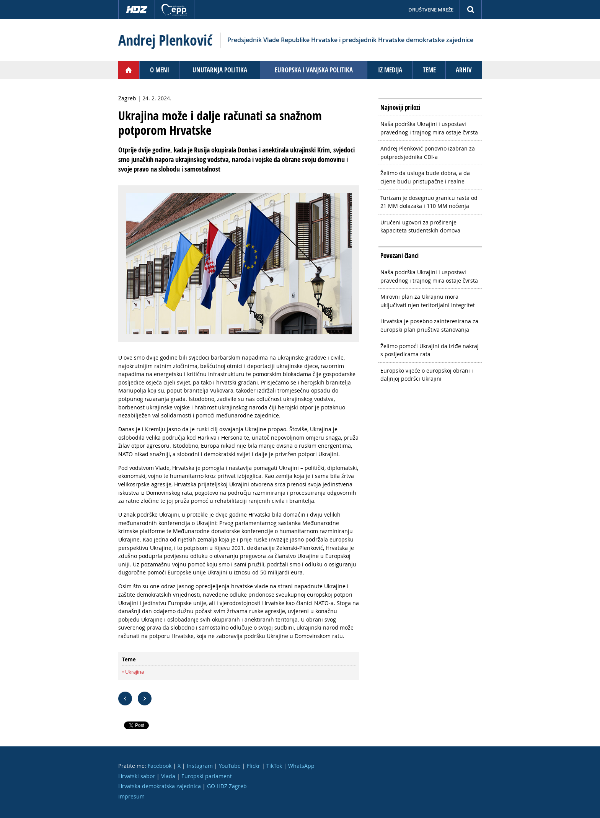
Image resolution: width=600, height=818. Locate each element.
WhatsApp (301, 765)
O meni (159, 69)
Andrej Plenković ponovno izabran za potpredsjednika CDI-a (427, 152)
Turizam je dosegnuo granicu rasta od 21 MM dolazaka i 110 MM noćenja (429, 202)
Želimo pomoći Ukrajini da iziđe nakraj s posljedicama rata (429, 350)
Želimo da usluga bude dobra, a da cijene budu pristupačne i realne (425, 177)
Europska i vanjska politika (314, 69)
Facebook (159, 765)
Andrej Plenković (165, 40)
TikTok (274, 765)
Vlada (168, 776)
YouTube (230, 765)
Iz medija (390, 69)
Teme (429, 69)
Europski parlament (206, 776)
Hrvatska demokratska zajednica (159, 786)
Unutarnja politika (219, 69)
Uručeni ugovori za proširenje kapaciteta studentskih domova (420, 226)
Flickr (253, 765)
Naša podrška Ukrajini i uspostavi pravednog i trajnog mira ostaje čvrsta (429, 128)
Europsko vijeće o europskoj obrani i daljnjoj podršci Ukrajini (426, 375)
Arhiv (464, 69)
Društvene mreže (430, 9)
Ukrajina (134, 671)
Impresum (131, 796)
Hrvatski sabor (136, 776)
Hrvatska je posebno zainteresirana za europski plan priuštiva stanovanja (429, 325)
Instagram (200, 765)
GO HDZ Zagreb (227, 786)
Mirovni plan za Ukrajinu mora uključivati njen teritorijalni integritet (427, 301)
